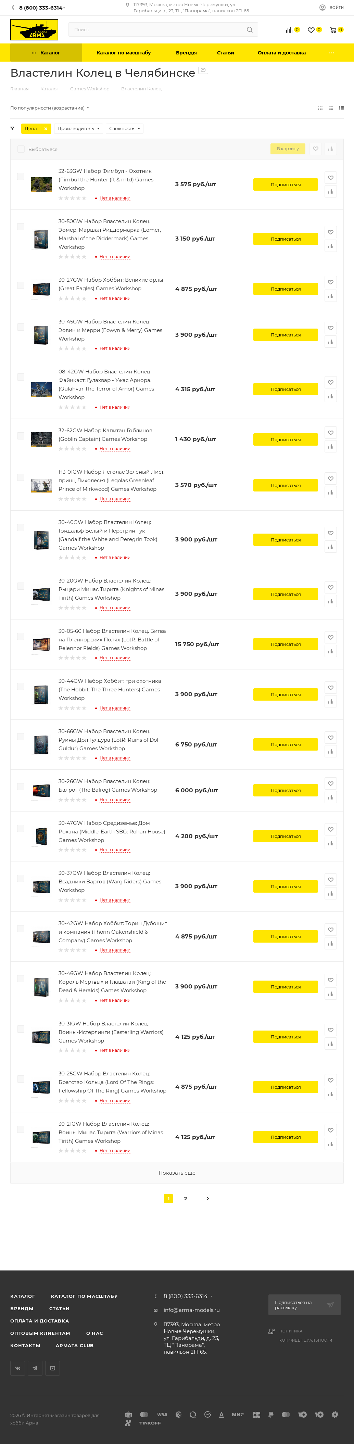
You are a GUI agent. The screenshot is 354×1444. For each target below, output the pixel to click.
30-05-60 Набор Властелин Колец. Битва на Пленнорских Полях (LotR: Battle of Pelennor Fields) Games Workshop (112, 639)
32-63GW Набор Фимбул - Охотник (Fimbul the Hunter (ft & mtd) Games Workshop (106, 179)
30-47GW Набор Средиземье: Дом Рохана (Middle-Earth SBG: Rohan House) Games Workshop (112, 831)
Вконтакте (17, 1368)
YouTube (52, 1368)
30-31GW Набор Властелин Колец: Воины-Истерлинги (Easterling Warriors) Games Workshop (111, 1032)
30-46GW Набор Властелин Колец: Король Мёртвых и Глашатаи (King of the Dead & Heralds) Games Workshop (112, 982)
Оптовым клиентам (40, 1333)
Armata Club (75, 1345)
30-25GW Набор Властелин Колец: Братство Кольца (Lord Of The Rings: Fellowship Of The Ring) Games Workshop (112, 1082)
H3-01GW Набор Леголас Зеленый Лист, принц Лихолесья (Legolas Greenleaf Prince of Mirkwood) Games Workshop (111, 480)
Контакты (25, 1345)
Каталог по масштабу (84, 1296)
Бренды (22, 1308)
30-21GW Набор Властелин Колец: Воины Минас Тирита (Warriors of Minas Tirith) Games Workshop (111, 1132)
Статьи (59, 1308)
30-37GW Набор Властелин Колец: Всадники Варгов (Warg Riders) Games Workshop (110, 881)
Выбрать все (43, 149)
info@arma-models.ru (192, 1310)
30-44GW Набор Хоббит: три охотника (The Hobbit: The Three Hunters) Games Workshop (110, 689)
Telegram (35, 1368)
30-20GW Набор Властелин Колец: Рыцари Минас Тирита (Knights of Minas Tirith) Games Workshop (111, 589)
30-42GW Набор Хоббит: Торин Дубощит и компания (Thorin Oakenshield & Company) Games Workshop (113, 932)
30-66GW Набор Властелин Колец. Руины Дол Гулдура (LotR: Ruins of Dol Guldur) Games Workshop (108, 740)
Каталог (22, 1296)
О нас (94, 1333)
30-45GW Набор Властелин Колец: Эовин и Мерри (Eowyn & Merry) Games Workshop (110, 330)
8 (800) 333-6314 (186, 1296)
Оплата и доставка (39, 1321)
